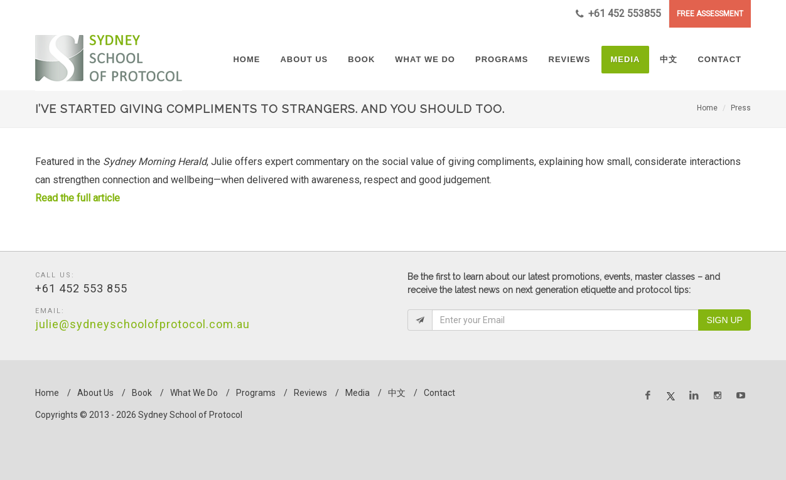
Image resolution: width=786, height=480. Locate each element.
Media (357, 393)
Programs (256, 393)
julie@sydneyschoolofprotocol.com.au (142, 324)
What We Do (194, 393)
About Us (95, 393)
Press (741, 108)
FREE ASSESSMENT (710, 13)
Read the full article (78, 198)
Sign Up (724, 320)
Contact (439, 393)
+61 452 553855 (618, 14)
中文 (397, 393)
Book (142, 393)
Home (707, 108)
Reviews (310, 393)
